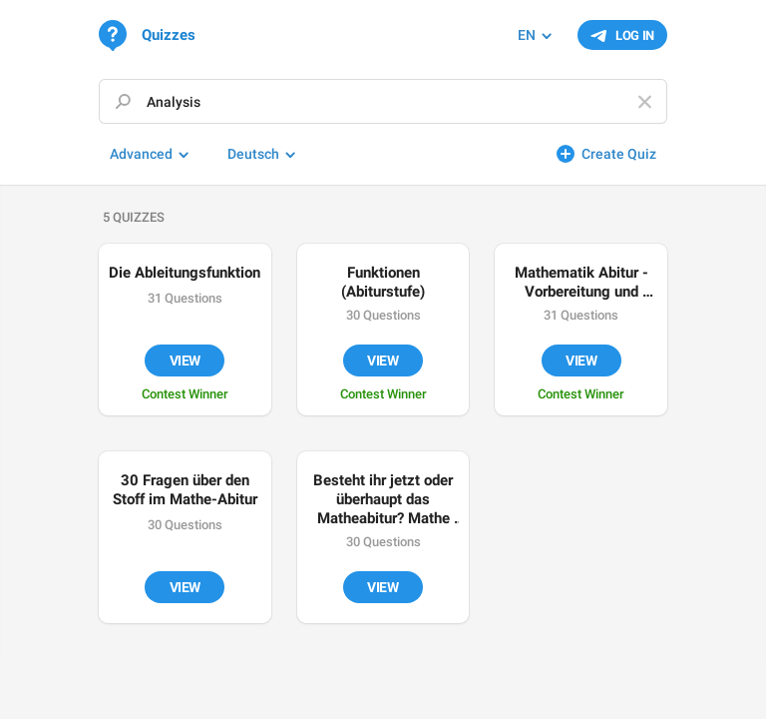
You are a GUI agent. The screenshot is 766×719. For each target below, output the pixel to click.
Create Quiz (618, 154)
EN (527, 35)
